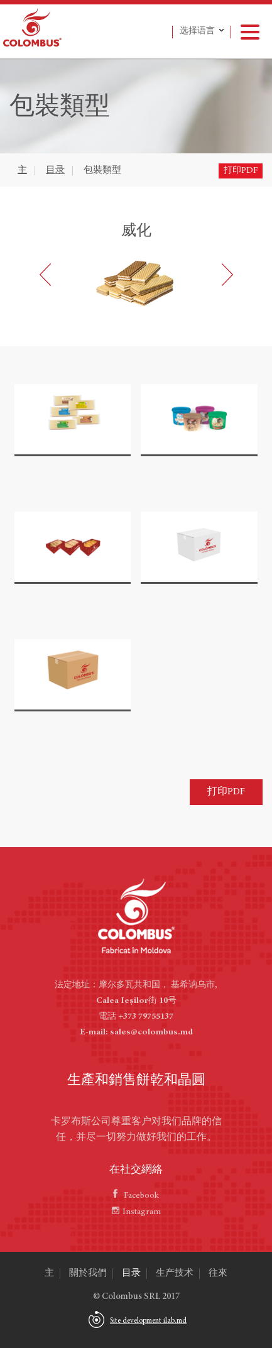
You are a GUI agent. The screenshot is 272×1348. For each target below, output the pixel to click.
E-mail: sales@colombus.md (136, 1032)
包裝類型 (102, 170)
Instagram (136, 1212)
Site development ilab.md (148, 1321)
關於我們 (88, 1273)
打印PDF (241, 171)
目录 (55, 170)
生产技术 (174, 1273)
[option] (136, 266)
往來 (218, 1273)
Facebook (136, 1196)
